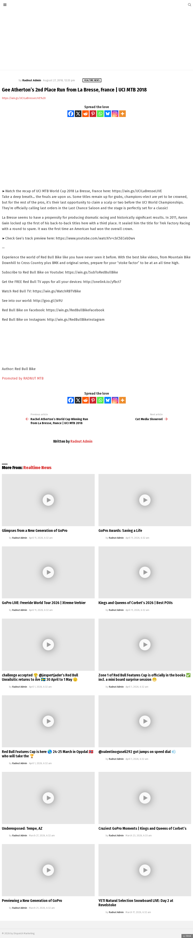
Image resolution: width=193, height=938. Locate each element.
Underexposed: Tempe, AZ (22, 828)
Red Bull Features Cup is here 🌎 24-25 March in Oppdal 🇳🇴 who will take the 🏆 (47, 753)
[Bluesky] (107, 113)
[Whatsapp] (100, 113)
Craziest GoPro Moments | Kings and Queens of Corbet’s (142, 828)
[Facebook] (70, 113)
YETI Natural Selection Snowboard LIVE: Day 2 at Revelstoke (135, 902)
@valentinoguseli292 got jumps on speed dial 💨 (137, 751)
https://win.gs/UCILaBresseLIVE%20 (24, 98)
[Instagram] (115, 113)
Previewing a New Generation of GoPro (32, 900)
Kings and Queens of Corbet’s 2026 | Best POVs (135, 602)
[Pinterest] (93, 113)
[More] (122, 113)
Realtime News (37, 467)
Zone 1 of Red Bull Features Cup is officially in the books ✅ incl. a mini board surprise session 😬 (144, 677)
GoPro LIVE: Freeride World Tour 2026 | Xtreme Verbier (44, 602)
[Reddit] (85, 113)
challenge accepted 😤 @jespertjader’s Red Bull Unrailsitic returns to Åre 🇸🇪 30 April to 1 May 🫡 (40, 677)
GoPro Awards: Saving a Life (120, 530)
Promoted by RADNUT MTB (23, 378)
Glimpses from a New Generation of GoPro (34, 530)
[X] (78, 113)
